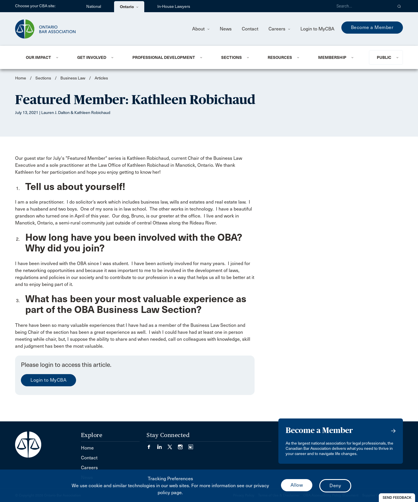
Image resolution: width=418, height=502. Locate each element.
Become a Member (372, 27)
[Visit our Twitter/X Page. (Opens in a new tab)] (172, 445)
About (201, 29)
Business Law (72, 78)
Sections (231, 57)
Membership (332, 57)
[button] (399, 6)
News (226, 29)
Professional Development (163, 57)
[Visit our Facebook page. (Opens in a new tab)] (152, 445)
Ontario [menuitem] (129, 6)
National (93, 6)
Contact (250, 29)
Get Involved (91, 57)
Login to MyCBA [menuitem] (317, 29)
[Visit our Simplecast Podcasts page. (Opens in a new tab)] (190, 445)
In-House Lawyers (173, 6)
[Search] (362, 6)
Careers (279, 29)
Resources (280, 57)
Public (384, 57)
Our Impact (38, 57)
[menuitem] (44, 57)
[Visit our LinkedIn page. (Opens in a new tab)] (162, 445)
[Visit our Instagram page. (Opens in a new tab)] (183, 445)
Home (20, 78)
